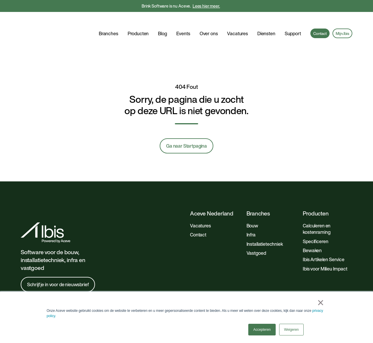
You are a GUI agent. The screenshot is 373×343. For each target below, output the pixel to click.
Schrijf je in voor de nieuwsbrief (58, 264)
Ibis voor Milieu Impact (325, 248)
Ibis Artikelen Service (323, 239)
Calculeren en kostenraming (316, 209)
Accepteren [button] (262, 330)
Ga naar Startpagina (186, 126)
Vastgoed (256, 233)
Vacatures (237, 23)
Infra (251, 214)
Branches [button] (108, 23)
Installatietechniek (265, 224)
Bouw (252, 205)
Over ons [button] (209, 23)
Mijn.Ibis (342, 23)
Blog (162, 23)
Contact (319, 23)
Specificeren (315, 221)
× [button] (320, 302)
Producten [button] (138, 23)
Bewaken (312, 230)
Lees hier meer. (206, 6)
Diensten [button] (266, 23)
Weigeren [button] (291, 330)
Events (183, 23)
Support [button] (293, 23)
